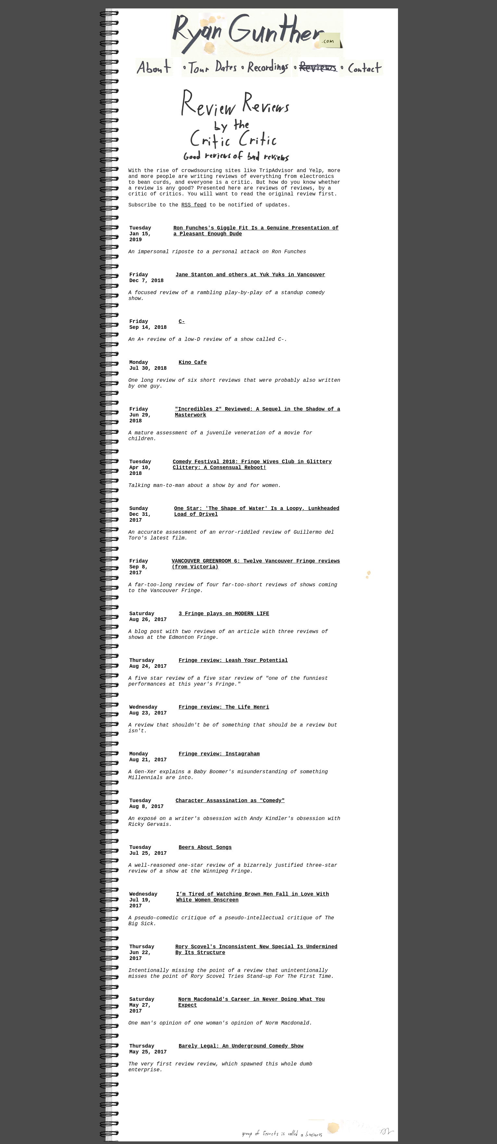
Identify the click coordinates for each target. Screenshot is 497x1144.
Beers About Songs (205, 848)
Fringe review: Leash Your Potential (233, 661)
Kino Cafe (193, 363)
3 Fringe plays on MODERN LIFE (224, 614)
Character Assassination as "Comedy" (230, 801)
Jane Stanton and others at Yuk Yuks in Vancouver (250, 275)
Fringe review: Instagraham (219, 754)
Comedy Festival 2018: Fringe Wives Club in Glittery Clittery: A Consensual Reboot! (252, 465)
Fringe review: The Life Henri (224, 707)
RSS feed (193, 205)
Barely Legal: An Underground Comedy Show (241, 1046)
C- (182, 322)
